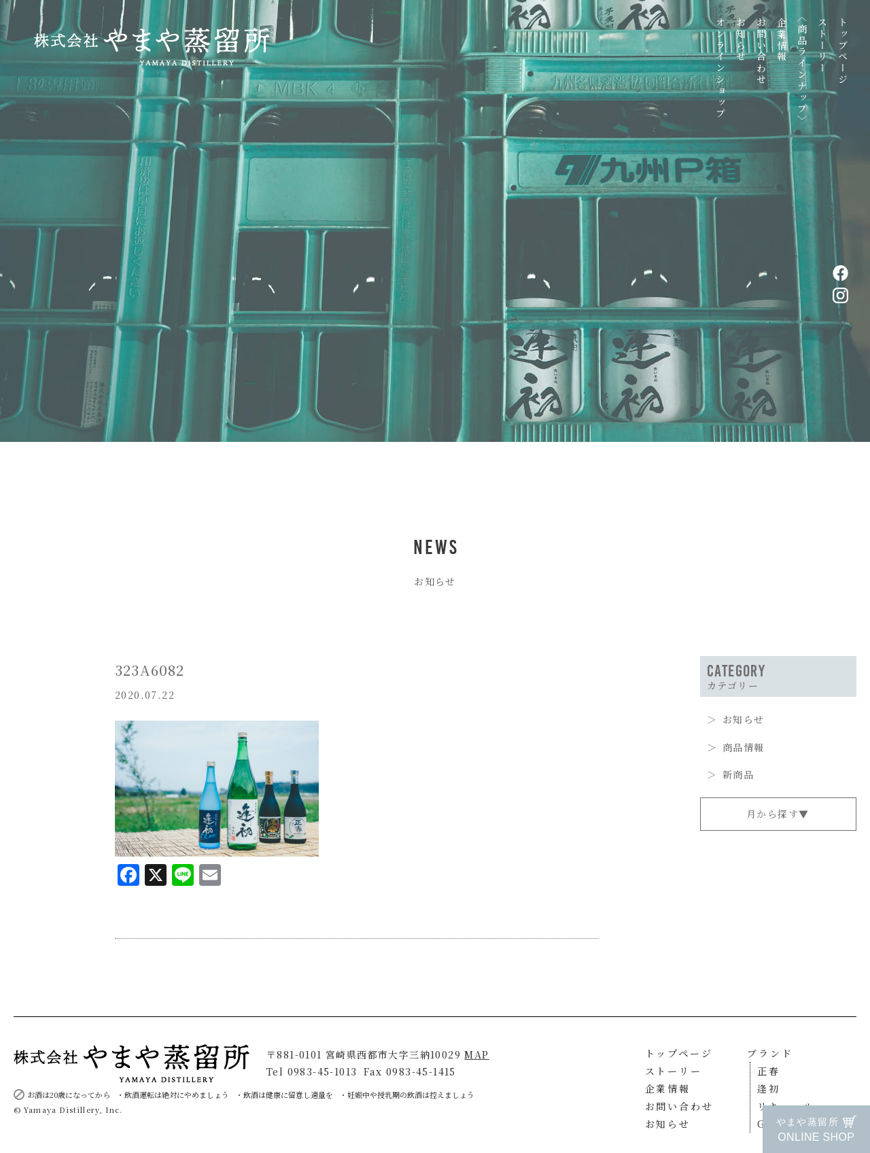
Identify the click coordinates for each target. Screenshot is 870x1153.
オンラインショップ (720, 68)
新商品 (738, 774)
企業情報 (781, 40)
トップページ (843, 51)
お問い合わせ (761, 51)
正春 (768, 1071)
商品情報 (744, 747)
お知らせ (741, 40)
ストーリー (822, 45)
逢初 (768, 1088)
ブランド (770, 1053)
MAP (476, 1054)
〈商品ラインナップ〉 (802, 69)
